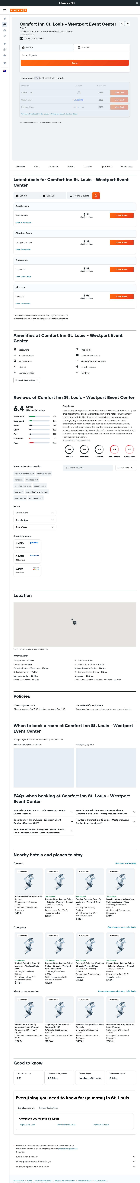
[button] (137, 3)
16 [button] (66, 86)
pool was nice (20, 498)
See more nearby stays (126, 863)
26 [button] (39, 99)
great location (40, 486)
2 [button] (65, 73)
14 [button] (52, 86)
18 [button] (33, 92)
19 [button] (39, 92)
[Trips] (4, 63)
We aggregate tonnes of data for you (76, 1161)
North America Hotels (43, 1181)
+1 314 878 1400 (27, 34)
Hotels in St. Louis (101, 1124)
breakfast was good (23, 486)
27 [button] (46, 99)
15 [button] (59, 86)
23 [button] (65, 92)
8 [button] (59, 79)
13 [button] (46, 86)
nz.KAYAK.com (19, 1181)
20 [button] (45, 92)
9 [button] (65, 79)
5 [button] (39, 79)
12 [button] (39, 86)
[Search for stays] (4, 24)
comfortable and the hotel (37, 492)
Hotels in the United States (65, 1181)
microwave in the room (24, 474)
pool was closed (36, 498)
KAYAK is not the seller (76, 1156)
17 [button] (26, 92)
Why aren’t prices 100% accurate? (76, 1166)
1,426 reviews (37, 38)
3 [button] (26, 79)
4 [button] (32, 79)
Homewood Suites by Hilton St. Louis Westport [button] (120, 1025)
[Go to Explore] (4, 44)
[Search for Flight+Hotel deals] (4, 36)
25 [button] (32, 99)
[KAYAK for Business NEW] (4, 55)
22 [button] (59, 92)
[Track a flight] (4, 49)
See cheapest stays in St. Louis (122, 927)
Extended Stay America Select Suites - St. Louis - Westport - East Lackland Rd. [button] (59, 966)
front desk (19, 480)
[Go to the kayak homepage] (18, 10)
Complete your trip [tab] (26, 1108)
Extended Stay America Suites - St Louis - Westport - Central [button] (59, 900)
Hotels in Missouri (84, 1181)
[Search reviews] (90, 467)
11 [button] (32, 86)
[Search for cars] (4, 30)
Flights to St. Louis (27, 1124)
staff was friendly (44, 474)
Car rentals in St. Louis (66, 1124)
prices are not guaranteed (67, 1149)
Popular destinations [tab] (48, 1108)
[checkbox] (27, 545)
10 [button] (26, 86)
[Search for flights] (4, 18)
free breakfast (32, 480)
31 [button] (26, 106)
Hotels (29, 1181)
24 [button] (26, 99)
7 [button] (52, 79)
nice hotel (19, 492)
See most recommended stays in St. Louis (117, 991)
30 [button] (65, 99)
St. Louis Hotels (100, 1181)
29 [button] (59, 99)
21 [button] (52, 92)
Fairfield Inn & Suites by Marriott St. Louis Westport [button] (27, 1025)
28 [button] (52, 99)
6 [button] (45, 79)
